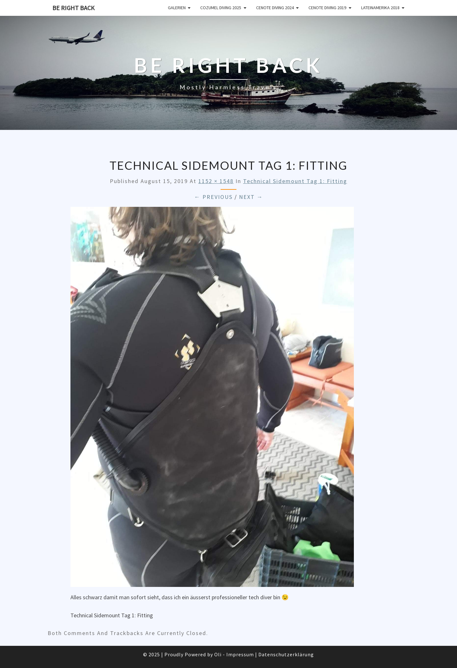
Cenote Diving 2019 (327, 7)
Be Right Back (73, 8)
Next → (251, 196)
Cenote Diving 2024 (275, 7)
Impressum (240, 654)
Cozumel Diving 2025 (220, 7)
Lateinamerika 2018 (380, 7)
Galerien (177, 7)
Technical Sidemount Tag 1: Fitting (295, 181)
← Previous (213, 196)
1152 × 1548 (216, 181)
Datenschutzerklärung (286, 654)
